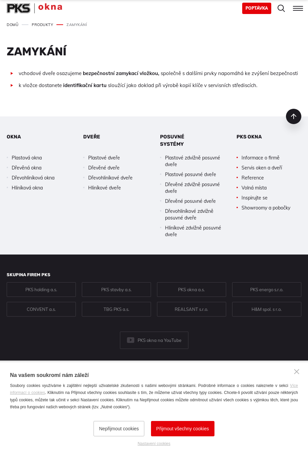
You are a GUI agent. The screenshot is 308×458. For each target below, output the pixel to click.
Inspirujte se (255, 198)
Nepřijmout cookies (119, 428)
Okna (14, 137)
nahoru (293, 116)
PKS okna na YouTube (159, 340)
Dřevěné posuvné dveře (190, 201)
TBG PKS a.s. (116, 309)
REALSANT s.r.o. (191, 309)
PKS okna (249, 137)
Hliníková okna (27, 188)
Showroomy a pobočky (266, 208)
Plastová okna (27, 158)
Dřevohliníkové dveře (110, 178)
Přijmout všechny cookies (182, 428)
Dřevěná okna (26, 168)
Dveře (91, 137)
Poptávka (257, 8)
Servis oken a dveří (262, 168)
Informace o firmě (261, 158)
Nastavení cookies (154, 443)
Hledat (281, 8)
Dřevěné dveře (104, 168)
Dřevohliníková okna (33, 178)
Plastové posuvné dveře (190, 174)
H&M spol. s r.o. (267, 309)
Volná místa (254, 188)
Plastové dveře (104, 158)
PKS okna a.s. (191, 289)
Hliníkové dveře (104, 188)
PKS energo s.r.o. (266, 289)
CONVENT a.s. (41, 309)
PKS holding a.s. (41, 289)
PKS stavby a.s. (116, 289)
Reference (253, 178)
